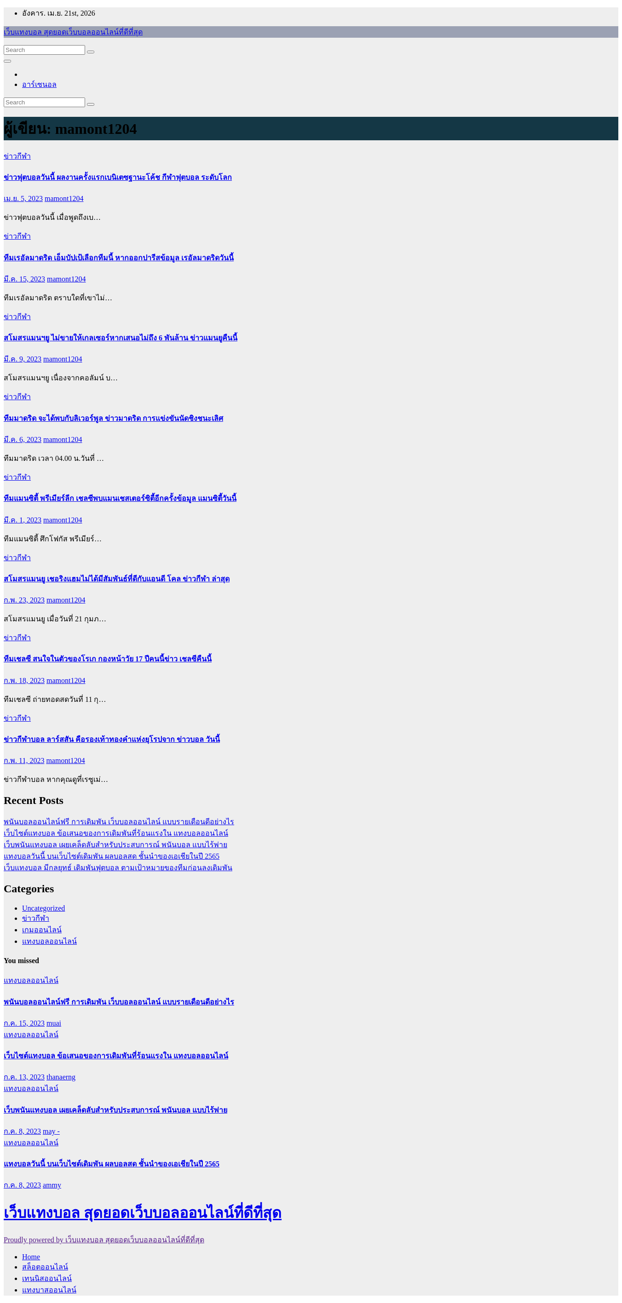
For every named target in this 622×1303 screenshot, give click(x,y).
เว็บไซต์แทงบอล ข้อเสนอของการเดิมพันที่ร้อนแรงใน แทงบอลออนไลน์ (116, 833)
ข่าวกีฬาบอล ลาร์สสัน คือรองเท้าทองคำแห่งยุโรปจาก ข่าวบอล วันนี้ (112, 739)
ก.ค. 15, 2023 (24, 1023)
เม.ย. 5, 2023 (23, 198)
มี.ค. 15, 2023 (24, 279)
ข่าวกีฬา (17, 156)
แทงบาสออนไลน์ (49, 1290)
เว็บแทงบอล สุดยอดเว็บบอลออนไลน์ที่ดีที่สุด (73, 32)
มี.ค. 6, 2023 (22, 439)
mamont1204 (64, 198)
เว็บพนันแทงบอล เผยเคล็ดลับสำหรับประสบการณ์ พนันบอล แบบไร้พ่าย (115, 845)
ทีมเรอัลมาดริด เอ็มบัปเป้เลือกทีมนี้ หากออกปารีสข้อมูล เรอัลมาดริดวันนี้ (119, 258)
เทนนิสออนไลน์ (47, 1278)
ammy (52, 1185)
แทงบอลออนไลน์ (49, 941)
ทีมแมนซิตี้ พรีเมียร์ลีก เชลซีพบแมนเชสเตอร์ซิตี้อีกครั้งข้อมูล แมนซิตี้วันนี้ (120, 498)
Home (31, 1257)
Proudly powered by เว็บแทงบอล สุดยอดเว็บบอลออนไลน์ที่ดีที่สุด (104, 1240)
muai (53, 1023)
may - (51, 1131)
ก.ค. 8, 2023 (22, 1131)
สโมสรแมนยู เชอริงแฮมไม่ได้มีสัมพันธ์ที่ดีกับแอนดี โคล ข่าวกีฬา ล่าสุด (117, 579)
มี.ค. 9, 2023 (22, 359)
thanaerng (60, 1077)
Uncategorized (43, 908)
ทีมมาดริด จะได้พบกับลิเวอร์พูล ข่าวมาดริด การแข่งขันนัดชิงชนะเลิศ (113, 418)
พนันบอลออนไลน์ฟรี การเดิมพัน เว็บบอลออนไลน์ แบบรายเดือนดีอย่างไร (119, 822)
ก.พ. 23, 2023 (24, 600)
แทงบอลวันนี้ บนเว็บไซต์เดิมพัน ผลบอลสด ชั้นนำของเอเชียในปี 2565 (111, 856)
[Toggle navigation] (7, 61)
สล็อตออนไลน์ (45, 1267)
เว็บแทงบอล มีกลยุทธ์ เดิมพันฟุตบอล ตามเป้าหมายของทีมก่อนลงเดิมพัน (118, 868)
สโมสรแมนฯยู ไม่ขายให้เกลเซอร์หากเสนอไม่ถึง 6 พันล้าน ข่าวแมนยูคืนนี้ (120, 338)
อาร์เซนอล (39, 84)
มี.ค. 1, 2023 (22, 520)
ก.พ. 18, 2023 (24, 680)
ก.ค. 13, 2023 (24, 1077)
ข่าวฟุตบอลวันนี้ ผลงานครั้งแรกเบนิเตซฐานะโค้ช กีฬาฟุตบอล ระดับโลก (118, 177)
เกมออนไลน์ (42, 930)
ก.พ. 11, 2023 (24, 760)
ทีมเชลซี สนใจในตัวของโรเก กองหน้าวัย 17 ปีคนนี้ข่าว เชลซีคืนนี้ (108, 659)
